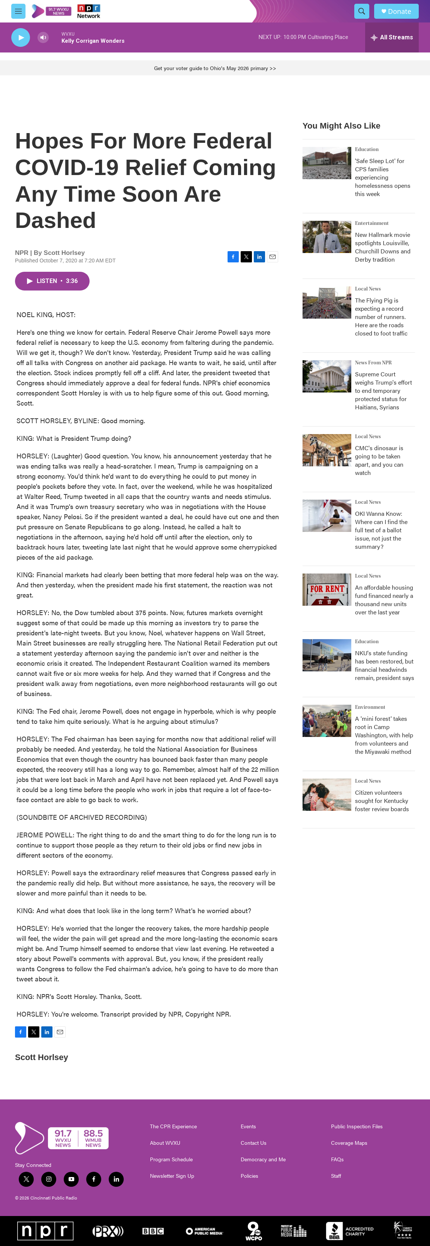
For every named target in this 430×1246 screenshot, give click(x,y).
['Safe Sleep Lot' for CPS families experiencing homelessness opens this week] (327, 163)
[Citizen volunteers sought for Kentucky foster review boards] (327, 795)
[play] (21, 37)
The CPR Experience (173, 1126)
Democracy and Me (263, 1159)
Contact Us (254, 1143)
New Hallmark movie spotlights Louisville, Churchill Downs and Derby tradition (383, 247)
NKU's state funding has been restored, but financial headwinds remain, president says (384, 665)
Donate (399, 11)
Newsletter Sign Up (172, 1176)
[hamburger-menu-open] (18, 11)
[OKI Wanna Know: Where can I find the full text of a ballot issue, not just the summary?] (327, 516)
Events (248, 1126)
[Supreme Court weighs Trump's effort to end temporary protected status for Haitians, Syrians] (327, 376)
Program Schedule (171, 1159)
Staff (336, 1176)
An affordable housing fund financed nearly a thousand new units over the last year (384, 599)
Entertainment (372, 223)
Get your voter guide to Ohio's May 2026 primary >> (215, 68)
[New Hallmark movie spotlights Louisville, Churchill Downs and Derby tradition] (327, 237)
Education (367, 150)
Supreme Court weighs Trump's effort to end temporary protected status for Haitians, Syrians (383, 390)
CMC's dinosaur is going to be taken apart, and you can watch (379, 460)
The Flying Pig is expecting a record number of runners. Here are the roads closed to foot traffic (381, 316)
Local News (368, 289)
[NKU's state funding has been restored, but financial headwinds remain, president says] (327, 655)
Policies (249, 1176)
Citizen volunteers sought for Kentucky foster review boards (382, 800)
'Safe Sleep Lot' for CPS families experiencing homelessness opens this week (383, 177)
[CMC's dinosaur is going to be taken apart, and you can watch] (327, 450)
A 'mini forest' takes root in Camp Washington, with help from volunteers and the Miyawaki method (384, 735)
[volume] (43, 37)
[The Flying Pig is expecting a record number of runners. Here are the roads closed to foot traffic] (327, 302)
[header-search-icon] (361, 11)
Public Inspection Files (357, 1126)
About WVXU (165, 1143)
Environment (370, 707)
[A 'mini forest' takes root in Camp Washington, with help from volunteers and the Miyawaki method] (327, 721)
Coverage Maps (349, 1143)
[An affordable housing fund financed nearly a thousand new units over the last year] (327, 590)
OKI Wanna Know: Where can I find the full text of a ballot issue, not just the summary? (381, 530)
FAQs (337, 1159)
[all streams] (392, 37)
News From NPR (373, 363)
